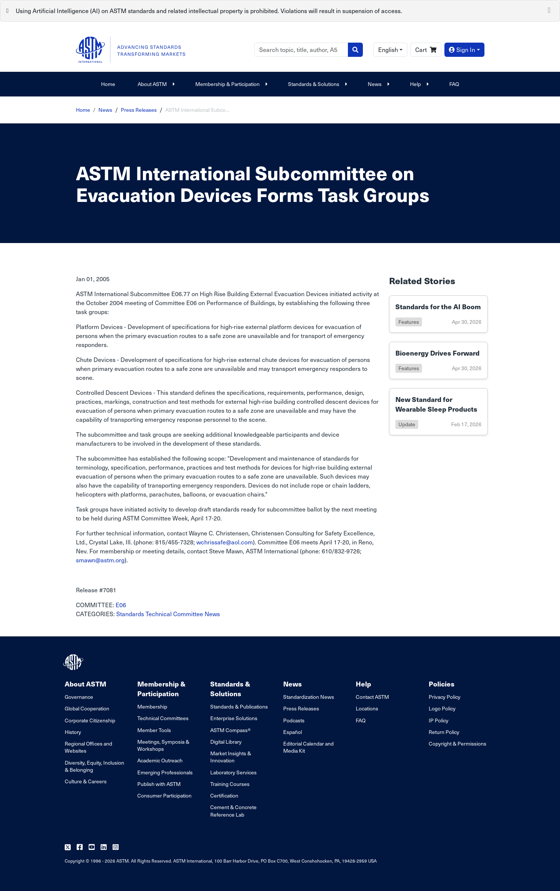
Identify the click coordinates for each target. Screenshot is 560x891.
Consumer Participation (164, 795)
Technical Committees (163, 718)
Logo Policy (442, 708)
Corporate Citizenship (90, 720)
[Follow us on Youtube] (92, 847)
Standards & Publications (239, 706)
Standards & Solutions (316, 83)
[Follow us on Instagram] (116, 847)
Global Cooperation (87, 708)
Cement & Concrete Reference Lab (233, 811)
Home (108, 83)
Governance (79, 696)
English (388, 49)
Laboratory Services (233, 772)
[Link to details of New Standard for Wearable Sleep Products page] (438, 411)
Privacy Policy (444, 696)
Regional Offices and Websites (88, 747)
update (406, 424)
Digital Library (226, 741)
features (408, 321)
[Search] (301, 50)
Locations (367, 708)
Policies (442, 683)
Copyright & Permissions (457, 743)
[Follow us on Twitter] (68, 847)
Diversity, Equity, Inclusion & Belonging (94, 766)
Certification (224, 795)
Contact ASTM (372, 696)
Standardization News (308, 696)
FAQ (454, 83)
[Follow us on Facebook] (80, 847)
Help (418, 83)
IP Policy (439, 720)
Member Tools (154, 730)
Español (292, 731)
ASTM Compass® (230, 730)
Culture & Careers (86, 781)
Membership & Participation (230, 83)
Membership (152, 706)
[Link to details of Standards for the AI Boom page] (438, 314)
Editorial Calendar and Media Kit (308, 747)
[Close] (549, 9)
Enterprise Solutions (233, 718)
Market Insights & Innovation (230, 757)
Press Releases (139, 109)
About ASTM (155, 83)
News (378, 83)
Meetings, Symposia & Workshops (163, 745)
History (73, 731)
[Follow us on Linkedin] (104, 847)
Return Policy (444, 731)
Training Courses (230, 783)
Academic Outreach (160, 760)
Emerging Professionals (165, 772)
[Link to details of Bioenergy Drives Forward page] (438, 360)
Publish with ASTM (159, 783)
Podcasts (294, 720)
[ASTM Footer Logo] (74, 662)
